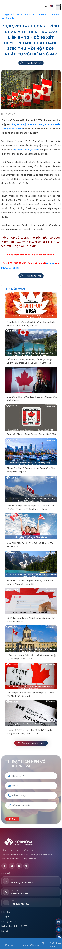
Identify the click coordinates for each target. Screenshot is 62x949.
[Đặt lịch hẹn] (59, 921)
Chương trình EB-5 (9, 921)
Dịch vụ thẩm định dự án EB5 (14, 926)
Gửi (12, 819)
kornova (50, 263)
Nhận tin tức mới (31, 63)
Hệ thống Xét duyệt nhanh (26, 149)
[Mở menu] (58, 7)
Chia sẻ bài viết (10, 268)
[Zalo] (59, 937)
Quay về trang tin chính (31, 743)
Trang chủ (6, 14)
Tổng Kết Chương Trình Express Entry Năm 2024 (31, 434)
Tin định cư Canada (24, 14)
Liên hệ (4, 931)
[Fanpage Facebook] (59, 929)
